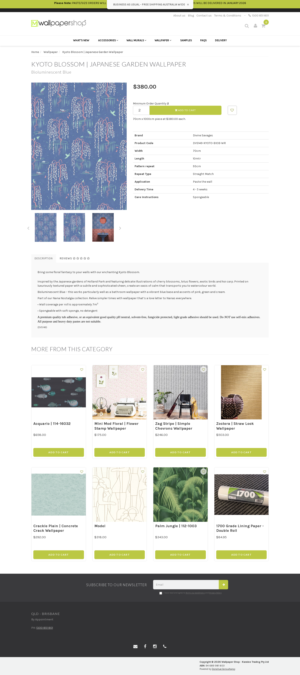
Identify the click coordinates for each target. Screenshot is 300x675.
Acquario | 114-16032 (52, 423)
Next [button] (120, 227)
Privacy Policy (215, 593)
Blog (191, 15)
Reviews (75, 258)
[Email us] (135, 646)
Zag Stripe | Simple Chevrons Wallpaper (173, 426)
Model (99, 526)
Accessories (108, 40)
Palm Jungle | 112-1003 (176, 526)
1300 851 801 (259, 15)
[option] (79, 146)
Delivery (221, 40)
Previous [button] (28, 227)
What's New (81, 40)
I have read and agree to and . (190, 593)
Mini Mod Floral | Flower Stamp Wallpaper (116, 426)
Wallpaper (163, 40)
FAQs (203, 40)
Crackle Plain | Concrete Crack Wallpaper (55, 528)
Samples (186, 40)
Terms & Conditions (227, 15)
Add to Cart (185, 110)
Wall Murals (136, 40)
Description (44, 258)
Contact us (204, 15)
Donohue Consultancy (223, 669)
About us (179, 15)
